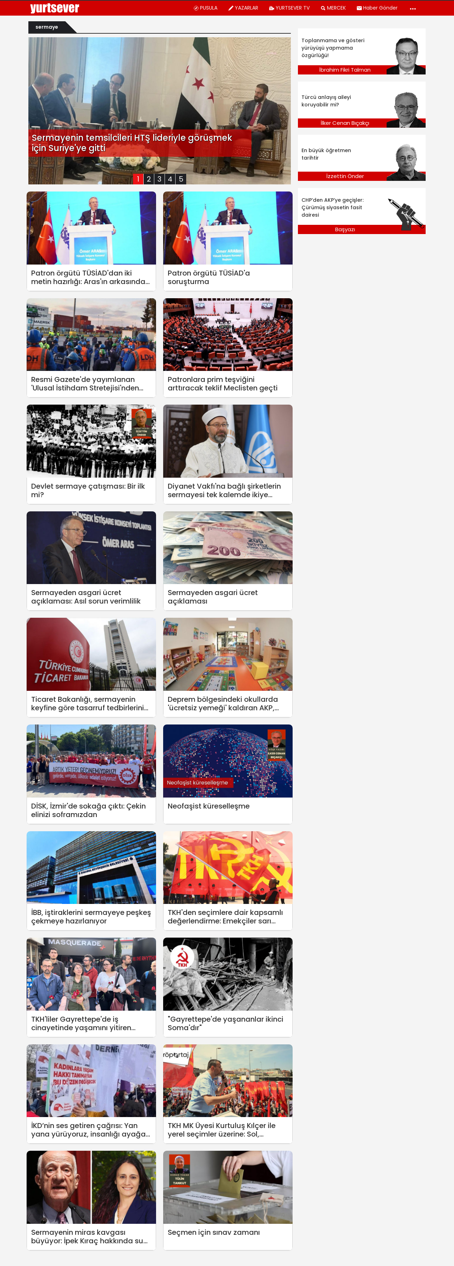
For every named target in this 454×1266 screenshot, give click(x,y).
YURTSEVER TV (289, 7)
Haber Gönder (377, 7)
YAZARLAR (243, 7)
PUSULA (205, 7)
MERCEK (333, 7)
